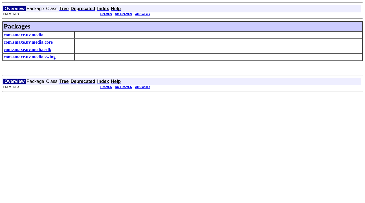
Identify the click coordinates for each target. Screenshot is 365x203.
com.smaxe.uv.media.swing (30, 56)
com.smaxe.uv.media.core (28, 42)
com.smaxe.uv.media (23, 34)
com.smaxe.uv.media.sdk (27, 49)
